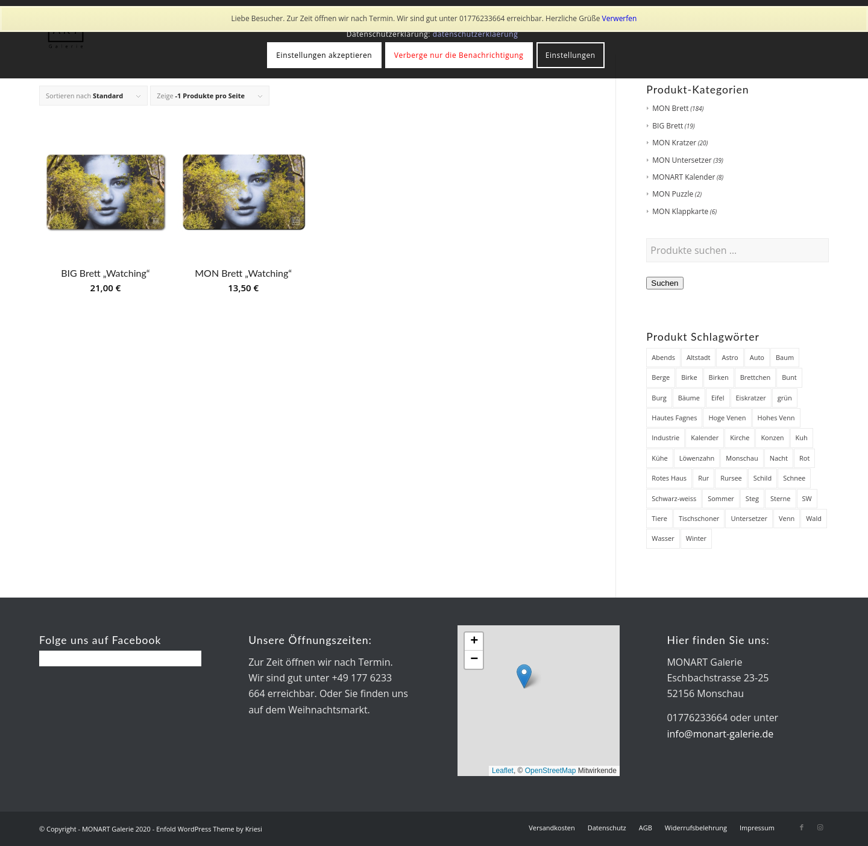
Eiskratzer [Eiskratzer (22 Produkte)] (751, 397)
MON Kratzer (674, 142)
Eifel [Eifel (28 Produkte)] (718, 397)
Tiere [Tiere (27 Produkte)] (659, 518)
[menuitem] (552, 828)
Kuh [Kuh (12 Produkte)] (802, 437)
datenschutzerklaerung (475, 34)
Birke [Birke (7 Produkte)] (689, 377)
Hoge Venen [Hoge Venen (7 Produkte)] (727, 417)
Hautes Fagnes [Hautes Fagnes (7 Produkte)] (674, 417)
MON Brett (670, 108)
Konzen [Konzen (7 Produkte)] (772, 437)
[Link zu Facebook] (802, 827)
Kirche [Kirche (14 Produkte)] (739, 437)
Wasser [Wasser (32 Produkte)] (663, 538)
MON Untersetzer (681, 160)
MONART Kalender (683, 177)
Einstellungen (571, 55)
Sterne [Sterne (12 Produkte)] (780, 498)
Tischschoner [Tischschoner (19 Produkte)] (699, 518)
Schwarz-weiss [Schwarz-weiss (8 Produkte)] (674, 498)
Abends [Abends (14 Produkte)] (663, 357)
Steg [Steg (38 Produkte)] (752, 498)
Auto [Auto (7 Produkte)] (757, 357)
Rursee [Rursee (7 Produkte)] (731, 477)
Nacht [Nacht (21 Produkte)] (779, 457)
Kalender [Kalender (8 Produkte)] (705, 437)
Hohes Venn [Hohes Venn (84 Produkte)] (776, 417)
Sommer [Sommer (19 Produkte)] (721, 498)
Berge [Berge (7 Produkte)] (661, 377)
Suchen (664, 283)
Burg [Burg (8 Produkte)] (659, 397)
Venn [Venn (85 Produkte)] (786, 518)
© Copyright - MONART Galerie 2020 (95, 828)
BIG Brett (667, 126)
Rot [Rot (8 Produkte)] (804, 457)
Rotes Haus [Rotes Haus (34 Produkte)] (669, 477)
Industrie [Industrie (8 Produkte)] (665, 437)
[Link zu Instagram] (820, 827)
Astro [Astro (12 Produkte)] (730, 357)
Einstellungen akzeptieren (324, 55)
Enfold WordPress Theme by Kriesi (209, 828)
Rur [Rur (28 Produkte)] (703, 477)
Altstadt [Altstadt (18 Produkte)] (699, 357)
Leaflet (503, 770)
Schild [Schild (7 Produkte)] (762, 477)
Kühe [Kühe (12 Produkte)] (659, 457)
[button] (524, 676)
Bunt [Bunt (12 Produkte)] (789, 377)
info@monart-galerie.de (720, 733)
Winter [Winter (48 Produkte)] (696, 538)
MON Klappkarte (680, 211)
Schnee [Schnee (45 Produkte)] (794, 477)
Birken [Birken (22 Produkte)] (719, 377)
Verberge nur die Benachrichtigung (459, 55)
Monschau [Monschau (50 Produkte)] (742, 457)
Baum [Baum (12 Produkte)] (785, 357)
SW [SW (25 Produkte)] (807, 498)
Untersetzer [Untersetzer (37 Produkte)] (749, 518)
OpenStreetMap (550, 770)
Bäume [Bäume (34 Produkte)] (689, 397)
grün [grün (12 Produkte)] (785, 397)
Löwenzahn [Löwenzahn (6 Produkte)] (697, 457)
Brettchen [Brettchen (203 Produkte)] (755, 377)
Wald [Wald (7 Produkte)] (814, 518)
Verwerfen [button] (619, 18)
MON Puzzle (672, 194)
